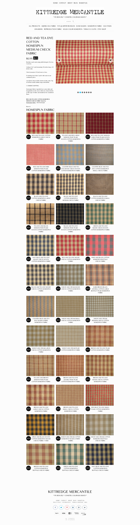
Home (55, 3)
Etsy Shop (102, 29)
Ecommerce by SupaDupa (71, 519)
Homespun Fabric (95, 26)
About (69, 3)
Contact (62, 3)
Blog (76, 3)
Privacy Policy (57, 502)
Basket (83, 3)
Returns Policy (66, 502)
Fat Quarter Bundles (66, 26)
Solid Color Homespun (72, 29)
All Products (34, 26)
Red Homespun (41, 102)
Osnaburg (38, 29)
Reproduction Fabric (53, 29)
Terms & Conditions (77, 502)
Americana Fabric (48, 26)
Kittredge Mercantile (70, 491)
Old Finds (107, 26)
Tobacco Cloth (90, 29)
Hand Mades (81, 26)
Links (85, 502)
